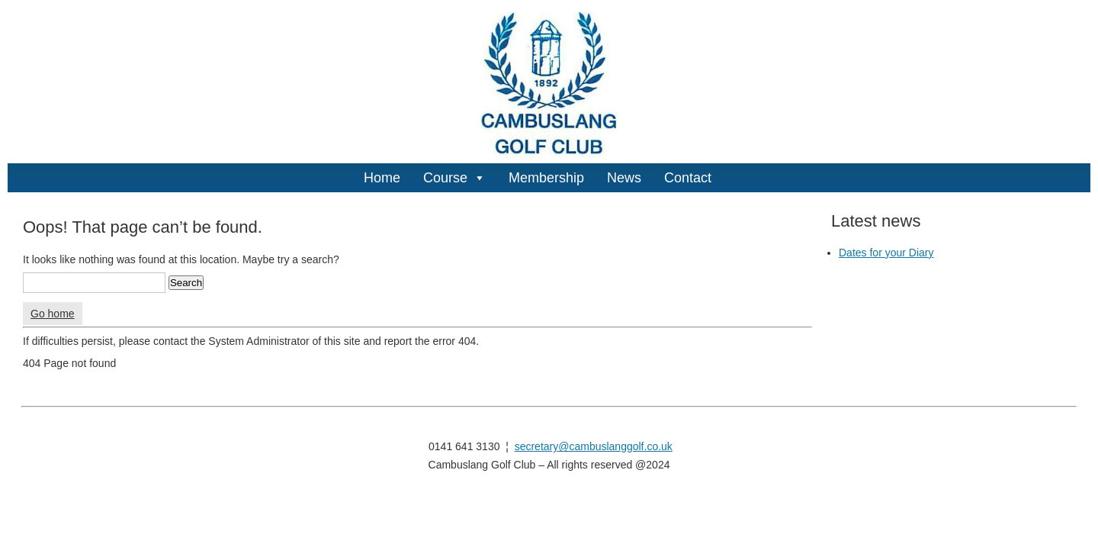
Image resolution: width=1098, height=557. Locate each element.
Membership (546, 177)
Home (382, 177)
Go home (52, 313)
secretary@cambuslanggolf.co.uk (594, 446)
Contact (687, 177)
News (624, 177)
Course (454, 177)
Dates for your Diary (886, 252)
